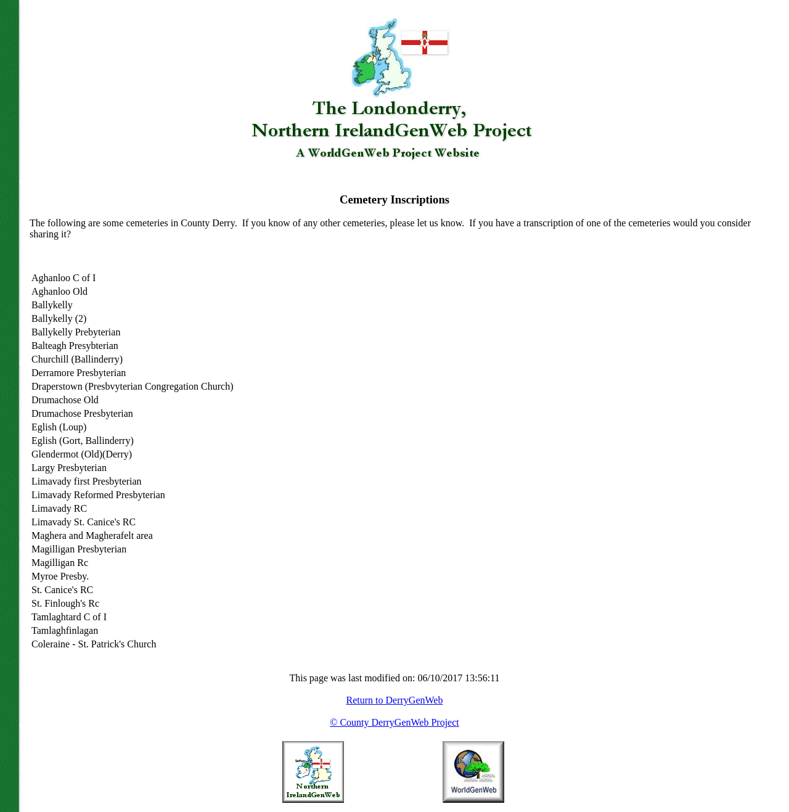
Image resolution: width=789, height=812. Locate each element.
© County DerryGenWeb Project (394, 722)
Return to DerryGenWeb (394, 700)
